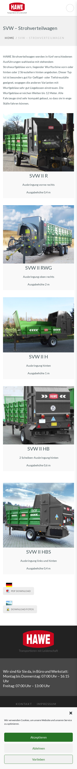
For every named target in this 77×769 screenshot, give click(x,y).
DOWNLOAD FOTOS (22, 609)
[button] (71, 712)
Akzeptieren (38, 737)
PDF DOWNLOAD (21, 590)
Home (9, 38)
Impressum (46, 704)
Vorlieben (38, 759)
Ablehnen (38, 748)
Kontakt (24, 704)
